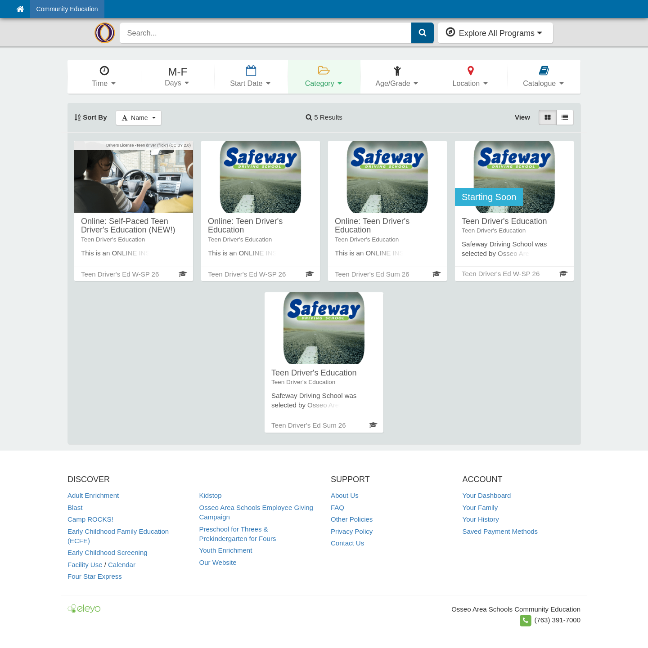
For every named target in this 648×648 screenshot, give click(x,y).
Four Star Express (95, 576)
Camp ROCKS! (90, 519)
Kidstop (210, 495)
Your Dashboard (487, 495)
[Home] (20, 9)
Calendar (121, 564)
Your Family (480, 507)
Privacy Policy (352, 531)
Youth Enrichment (225, 550)
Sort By (90, 117)
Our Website (218, 562)
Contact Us (347, 543)
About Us (345, 495)
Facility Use (85, 564)
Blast (75, 507)
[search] (265, 32)
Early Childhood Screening (108, 552)
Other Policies (352, 519)
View (522, 117)
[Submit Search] (422, 32)
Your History (481, 519)
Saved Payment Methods (500, 531)
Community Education (67, 9)
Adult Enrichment (93, 495)
